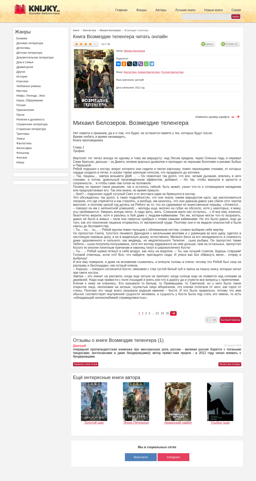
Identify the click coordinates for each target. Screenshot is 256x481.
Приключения (25, 110)
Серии (236, 10)
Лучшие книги (185, 10)
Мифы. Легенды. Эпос (31, 95)
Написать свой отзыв (85, 364)
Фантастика (24, 143)
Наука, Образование (30, 100)
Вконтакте (141, 457)
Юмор (20, 162)
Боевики (22, 38)
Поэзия (21, 105)
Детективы (23, 47)
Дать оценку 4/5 (90, 43)
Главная (121, 10)
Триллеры (23, 133)
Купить (209, 44)
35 (167, 313)
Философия (24, 148)
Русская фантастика (172, 72)
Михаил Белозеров (110, 30)
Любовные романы (29, 86)
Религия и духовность (31, 119)
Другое (21, 71)
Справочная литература (32, 124)
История (22, 76)
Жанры (141, 10)
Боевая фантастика (149, 72)
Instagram (173, 457)
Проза (20, 114)
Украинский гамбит (178, 422)
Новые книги (213, 10)
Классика (22, 81)
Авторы (161, 10)
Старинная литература (31, 129)
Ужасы (21, 138)
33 (157, 313)
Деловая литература (30, 43)
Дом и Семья (25, 62)
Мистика (22, 90)
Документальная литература (35, 57)
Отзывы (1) (231, 44)
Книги (76, 30)
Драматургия (25, 67)
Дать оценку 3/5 (86, 43)
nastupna (173, 313)
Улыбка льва (220, 422)
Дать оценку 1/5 (76, 43)
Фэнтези (22, 157)
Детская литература (29, 52)
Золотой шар (94, 422)
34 (162, 313)
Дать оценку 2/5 (81, 43)
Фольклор (23, 152)
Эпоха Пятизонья (136, 422)
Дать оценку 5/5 (95, 43)
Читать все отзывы (229, 364)
